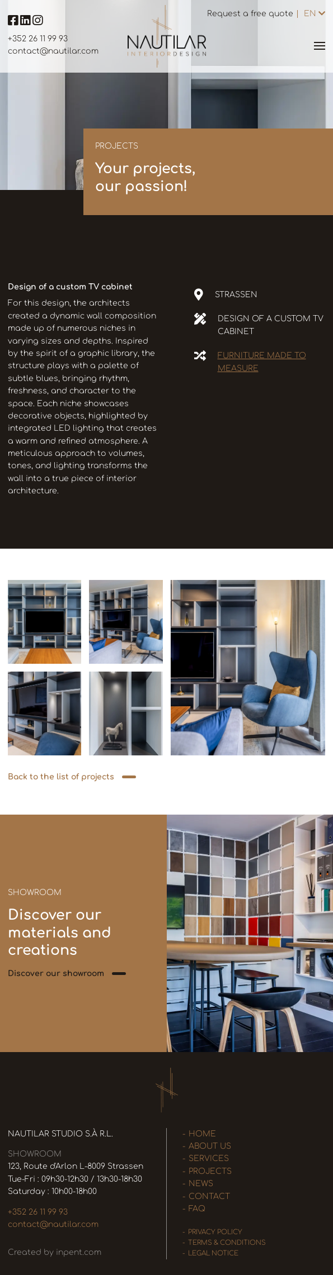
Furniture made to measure (262, 361)
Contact (209, 1196)
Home (202, 1134)
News (201, 1183)
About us (210, 1146)
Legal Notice (213, 1253)
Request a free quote (250, 13)
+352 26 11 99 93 (38, 39)
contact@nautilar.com (53, 51)
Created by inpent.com (54, 1252)
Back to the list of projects (61, 777)
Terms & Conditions (227, 1243)
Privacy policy (215, 1232)
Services (209, 1158)
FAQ (197, 1209)
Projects (210, 1171)
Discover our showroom (56, 973)
